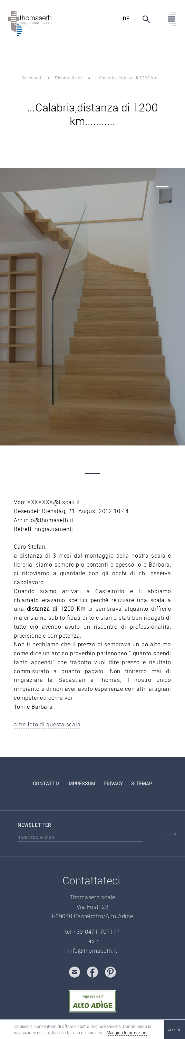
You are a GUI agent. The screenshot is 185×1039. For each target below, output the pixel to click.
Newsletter (34, 825)
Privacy (113, 784)
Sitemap (141, 784)
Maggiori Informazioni (127, 1032)
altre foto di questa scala (47, 724)
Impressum (81, 784)
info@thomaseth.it (92, 950)
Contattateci (91, 880)
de (126, 19)
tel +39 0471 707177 (92, 931)
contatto (46, 784)
